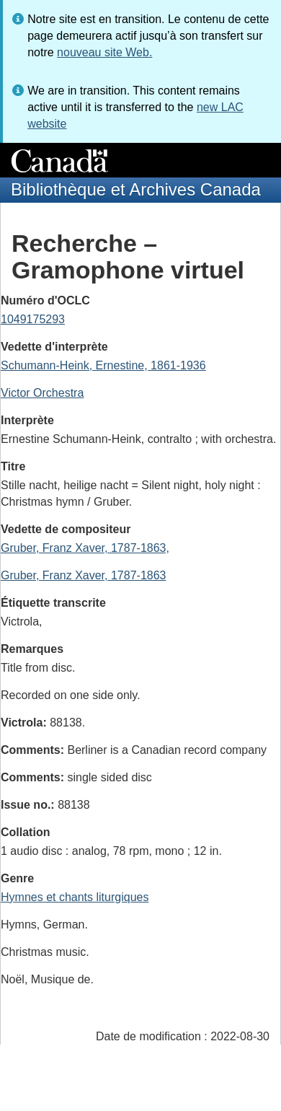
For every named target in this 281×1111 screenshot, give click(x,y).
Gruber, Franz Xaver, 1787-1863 (83, 575)
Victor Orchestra (42, 393)
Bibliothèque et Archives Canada (136, 189)
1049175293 (33, 319)
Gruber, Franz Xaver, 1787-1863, (85, 548)
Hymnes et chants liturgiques (74, 897)
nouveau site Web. (104, 52)
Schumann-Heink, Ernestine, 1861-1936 (103, 365)
